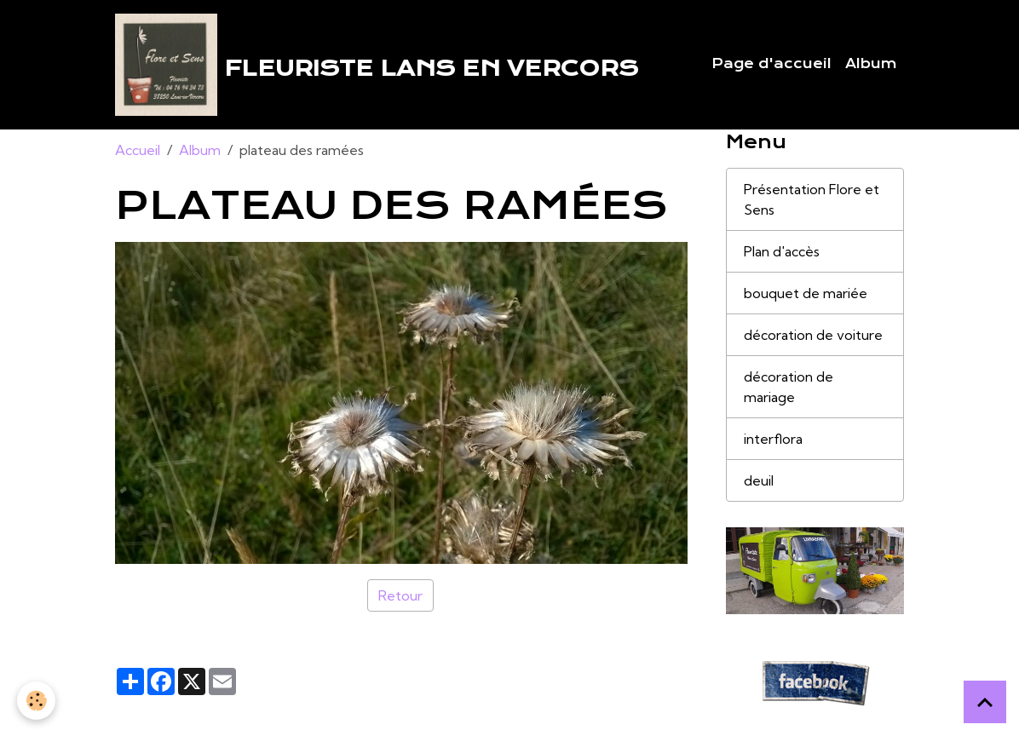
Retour (400, 595)
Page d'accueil (771, 64)
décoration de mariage (788, 386)
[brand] (376, 65)
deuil (759, 480)
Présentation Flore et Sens (811, 199)
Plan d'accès (782, 251)
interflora (773, 438)
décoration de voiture (813, 334)
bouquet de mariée (805, 293)
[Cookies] (36, 700)
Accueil (137, 149)
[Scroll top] (985, 702)
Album (871, 64)
